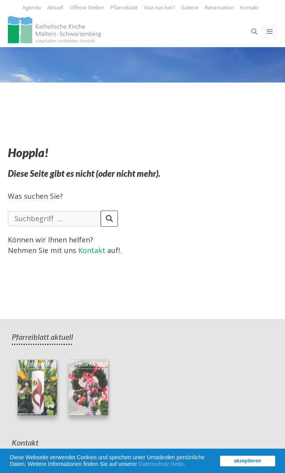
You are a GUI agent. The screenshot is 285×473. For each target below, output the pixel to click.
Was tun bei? (159, 7)
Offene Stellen (87, 7)
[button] (188, 465)
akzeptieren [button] (247, 461)
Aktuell (55, 7)
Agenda (31, 7)
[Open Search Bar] (253, 31)
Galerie (190, 7)
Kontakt (249, 7)
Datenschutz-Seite (161, 464)
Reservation (219, 7)
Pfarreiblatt (124, 7)
